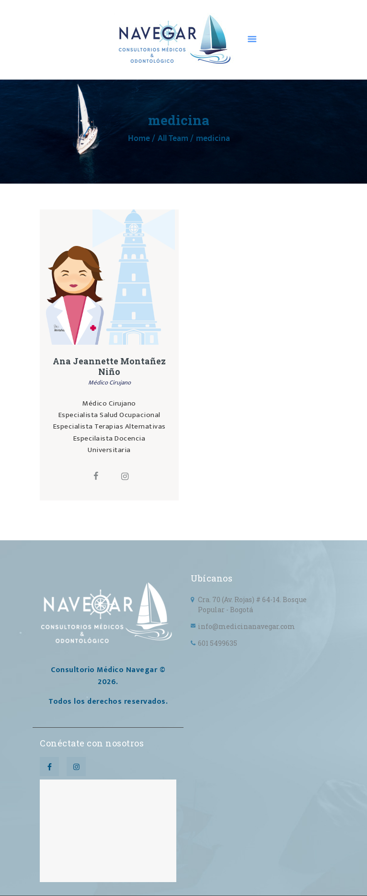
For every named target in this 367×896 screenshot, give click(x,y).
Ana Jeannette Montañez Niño (109, 366)
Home (139, 138)
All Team (173, 138)
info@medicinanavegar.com (246, 626)
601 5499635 (217, 643)
